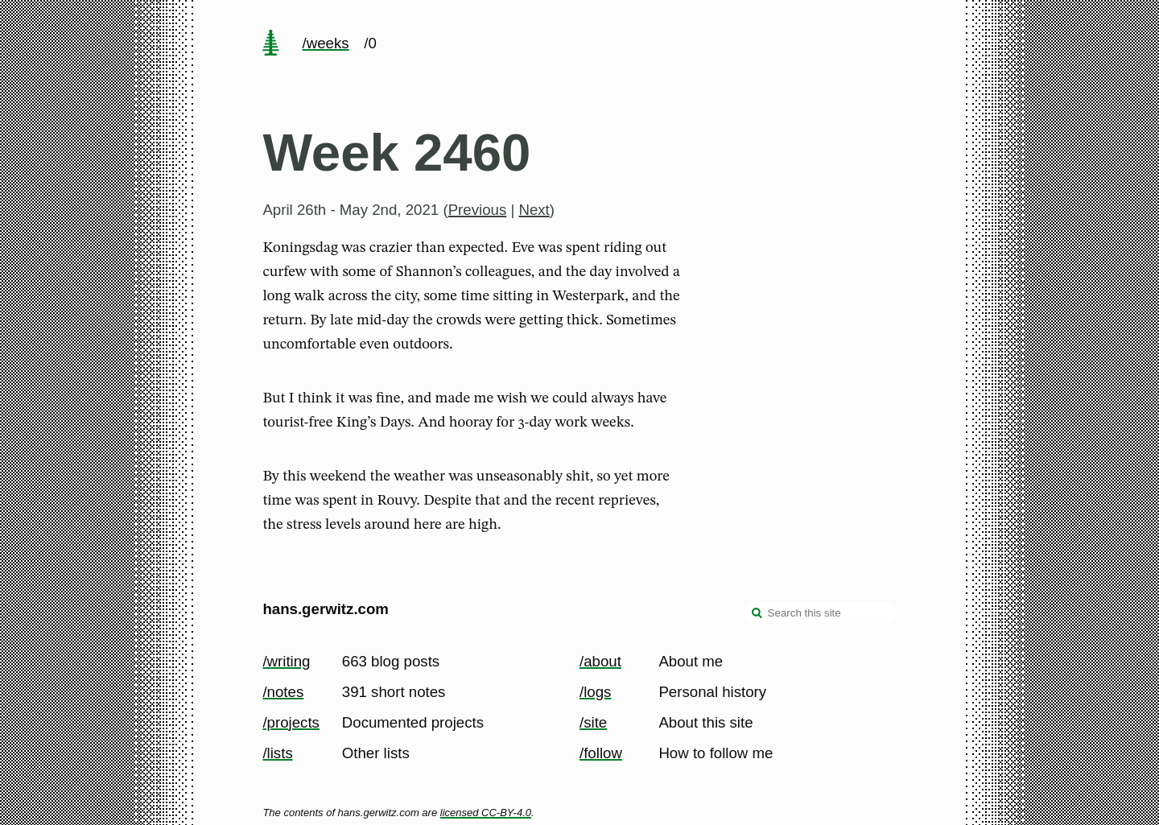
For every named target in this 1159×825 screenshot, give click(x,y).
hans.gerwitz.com (325, 608)
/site (593, 722)
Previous (477, 209)
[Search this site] (820, 612)
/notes (282, 691)
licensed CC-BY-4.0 (485, 812)
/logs (595, 691)
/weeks (326, 43)
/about (600, 661)
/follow (601, 753)
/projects (291, 722)
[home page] (271, 44)
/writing (286, 661)
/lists (277, 753)
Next (533, 209)
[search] (757, 614)
